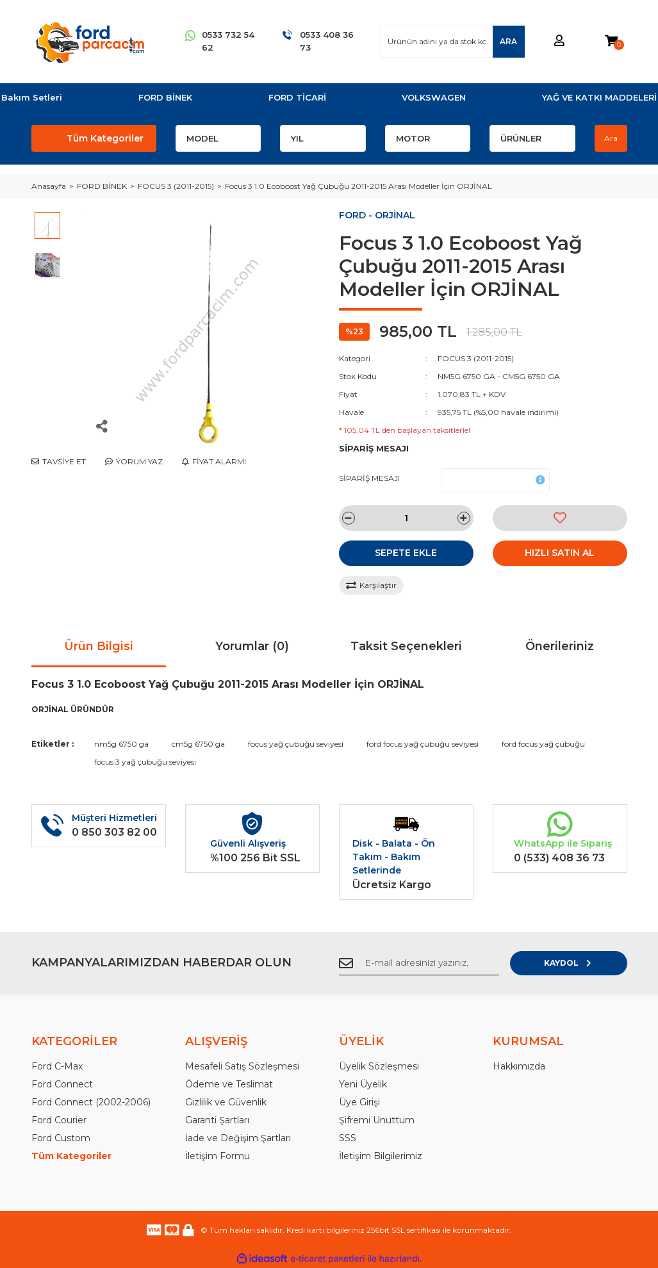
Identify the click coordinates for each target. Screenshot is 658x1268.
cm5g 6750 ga (198, 744)
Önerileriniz (559, 646)
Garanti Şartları (217, 1120)
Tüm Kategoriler (71, 1156)
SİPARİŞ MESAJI (369, 478)
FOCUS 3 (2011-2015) (476, 358)
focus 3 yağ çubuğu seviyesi (145, 762)
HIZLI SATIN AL (560, 552)
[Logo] (89, 41)
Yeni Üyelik (363, 1084)
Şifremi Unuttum (377, 1120)
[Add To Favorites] (560, 518)
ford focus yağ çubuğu (543, 744)
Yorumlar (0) (252, 646)
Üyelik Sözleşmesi (379, 1066)
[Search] (452, 42)
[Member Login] (559, 41)
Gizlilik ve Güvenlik (226, 1102)
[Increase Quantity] (463, 518)
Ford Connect (62, 1084)
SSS (347, 1138)
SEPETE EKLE (406, 552)
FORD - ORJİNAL (377, 215)
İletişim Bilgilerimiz (380, 1156)
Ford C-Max (57, 1066)
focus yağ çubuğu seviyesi (295, 744)
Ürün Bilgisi (98, 646)
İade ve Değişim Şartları (238, 1138)
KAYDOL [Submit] (585, 963)
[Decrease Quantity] (348, 518)
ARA (508, 41)
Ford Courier (58, 1120)
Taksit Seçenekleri (406, 646)
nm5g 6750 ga (121, 744)
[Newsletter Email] (435, 963)
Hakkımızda (519, 1066)
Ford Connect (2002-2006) (91, 1102)
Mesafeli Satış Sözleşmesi (242, 1066)
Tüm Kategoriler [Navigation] (105, 138)
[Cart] (611, 41)
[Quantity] (406, 518)
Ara (611, 138)
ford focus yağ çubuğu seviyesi (422, 744)
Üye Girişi (359, 1102)
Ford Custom (60, 1138)
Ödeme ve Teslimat (229, 1084)
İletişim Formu (217, 1156)
